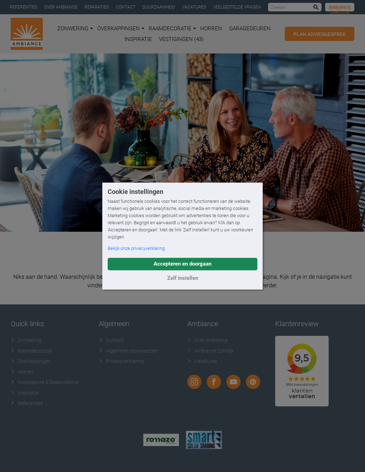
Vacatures (194, 7)
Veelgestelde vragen (237, 7)
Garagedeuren (250, 28)
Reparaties (96, 7)
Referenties (23, 7)
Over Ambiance (60, 7)
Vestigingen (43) (181, 39)
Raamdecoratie (172, 28)
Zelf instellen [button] (182, 278)
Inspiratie (138, 39)
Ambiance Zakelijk (340, 8)
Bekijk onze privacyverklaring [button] (136, 248)
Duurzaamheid (159, 7)
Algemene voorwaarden (128, 351)
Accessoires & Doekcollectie (44, 382)
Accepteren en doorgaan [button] (182, 264)
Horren (211, 28)
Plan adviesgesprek (319, 34)
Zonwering (75, 28)
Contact (125, 7)
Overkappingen (120, 28)
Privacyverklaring (121, 361)
